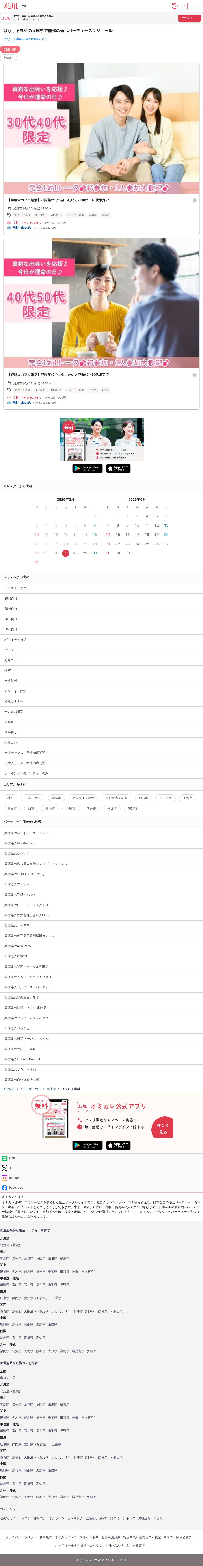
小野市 (71, 808)
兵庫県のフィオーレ (18, 884)
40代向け (56, 215)
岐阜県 (4, 1298)
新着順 (8, 58)
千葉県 (52, 1272)
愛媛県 (28, 1338)
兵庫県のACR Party (17, 946)
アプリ (158, 1518)
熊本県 (40, 1351)
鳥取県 (4, 1325)
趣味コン (10, 660)
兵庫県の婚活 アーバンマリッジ (26, 1038)
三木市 (50, 808)
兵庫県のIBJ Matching (19, 843)
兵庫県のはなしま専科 (20, 1049)
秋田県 (40, 1258)
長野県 (64, 1285)
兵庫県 (93, 215)
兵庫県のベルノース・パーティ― (27, 987)
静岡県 (17, 1298)
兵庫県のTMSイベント (20, 894)
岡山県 (28, 1325)
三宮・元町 (33, 798)
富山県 (17, 1285)
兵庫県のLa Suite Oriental (22, 1059)
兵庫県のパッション (18, 1028)
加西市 (187, 798)
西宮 (31, 808)
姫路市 (105, 215)
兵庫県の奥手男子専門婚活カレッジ (29, 936)
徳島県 (4, 1338)
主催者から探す (97, 1518)
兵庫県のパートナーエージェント (28, 833)
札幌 (16, 1245)
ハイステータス (15, 588)
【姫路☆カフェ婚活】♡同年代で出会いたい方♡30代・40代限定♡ (58, 200)
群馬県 (28, 1272)
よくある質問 (135, 1545)
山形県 (52, 1258)
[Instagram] (101, 1178)
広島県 (40, 1325)
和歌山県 (116, 1311)
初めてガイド (9, 1518)
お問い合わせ (114, 1545)
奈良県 (103, 1311)
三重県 (56, 1298)
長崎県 (28, 1351)
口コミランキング (122, 1518)
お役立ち (144, 1518)
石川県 (28, 1285)
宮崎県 (64, 1351)
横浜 (91, 1272)
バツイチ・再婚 (75, 215)
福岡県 (4, 1351)
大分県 (52, 1351)
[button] (175, 6)
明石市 (143, 798)
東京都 (64, 1272)
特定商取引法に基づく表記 (142, 1537)
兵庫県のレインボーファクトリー (28, 905)
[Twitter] (101, 1168)
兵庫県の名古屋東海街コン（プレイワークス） (37, 864)
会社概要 (95, 1545)
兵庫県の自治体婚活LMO (21, 1080)
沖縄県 (92, 1351)
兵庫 (23, 6)
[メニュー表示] (196, 6)
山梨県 (52, 1285)
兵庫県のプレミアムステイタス (26, 1018)
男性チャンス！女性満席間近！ (26, 763)
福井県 (40, 1285)
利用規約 (45, 1537)
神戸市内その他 (116, 798)
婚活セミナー (13, 701)
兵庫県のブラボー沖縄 (20, 1069)
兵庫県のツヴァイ (17, 853)
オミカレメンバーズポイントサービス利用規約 (88, 1537)
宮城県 (28, 1258)
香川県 (17, 1338)
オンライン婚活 (15, 691)
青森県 (4, 1258)
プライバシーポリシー (21, 1537)
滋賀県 (4, 1311)
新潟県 (4, 1285)
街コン (9, 650)
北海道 (4, 1245)
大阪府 (28, 1311)
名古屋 (41, 1298)
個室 (7, 670)
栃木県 (17, 1272)
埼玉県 (40, 1272)
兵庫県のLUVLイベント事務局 (25, 1008)
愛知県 (28, 1298)
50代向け (56, 390)
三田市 (12, 808)
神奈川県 (78, 1272)
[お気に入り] (194, 200)
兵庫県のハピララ (17, 925)
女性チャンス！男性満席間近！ (26, 752)
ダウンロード (189, 18)
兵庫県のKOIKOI (15, 956)
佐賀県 (17, 1351)
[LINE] (101, 1158)
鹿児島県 (78, 1351)
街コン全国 (8, 1378)
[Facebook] (101, 1187)
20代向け (10, 598)
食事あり (10, 732)
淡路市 (132, 808)
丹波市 (112, 808)
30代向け (40, 215)
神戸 (10, 798)
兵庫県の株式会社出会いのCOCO (27, 915)
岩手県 (17, 1258)
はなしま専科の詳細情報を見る (26, 39)
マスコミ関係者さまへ (179, 1537)
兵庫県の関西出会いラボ (21, 997)
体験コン (10, 742)
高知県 (40, 1338)
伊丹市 (91, 808)
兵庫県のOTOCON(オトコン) (24, 874)
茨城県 (4, 1272)
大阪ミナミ (60, 1311)
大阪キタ (43, 1311)
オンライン (57, 1518)
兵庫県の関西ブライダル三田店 (26, 966)
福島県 (64, 1258)
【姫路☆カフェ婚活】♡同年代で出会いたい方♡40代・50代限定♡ (58, 375)
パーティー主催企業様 (71, 1545)
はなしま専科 (22, 215)
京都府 (17, 1311)
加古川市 (165, 798)
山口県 (52, 1325)
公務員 (9, 722)
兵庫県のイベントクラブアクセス (28, 977)
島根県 (17, 1325)
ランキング (75, 1518)
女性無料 (10, 681)
